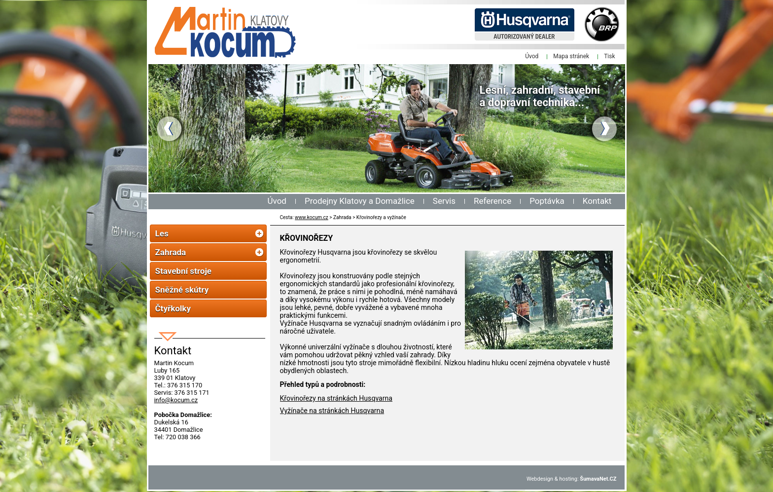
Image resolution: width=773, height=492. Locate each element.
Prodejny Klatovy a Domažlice (360, 200)
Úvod (277, 200)
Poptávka (546, 200)
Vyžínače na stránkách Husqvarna (332, 411)
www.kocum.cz (311, 217)
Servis (444, 200)
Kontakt (597, 200)
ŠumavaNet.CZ (598, 479)
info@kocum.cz (176, 400)
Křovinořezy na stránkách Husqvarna (336, 398)
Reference (492, 200)
